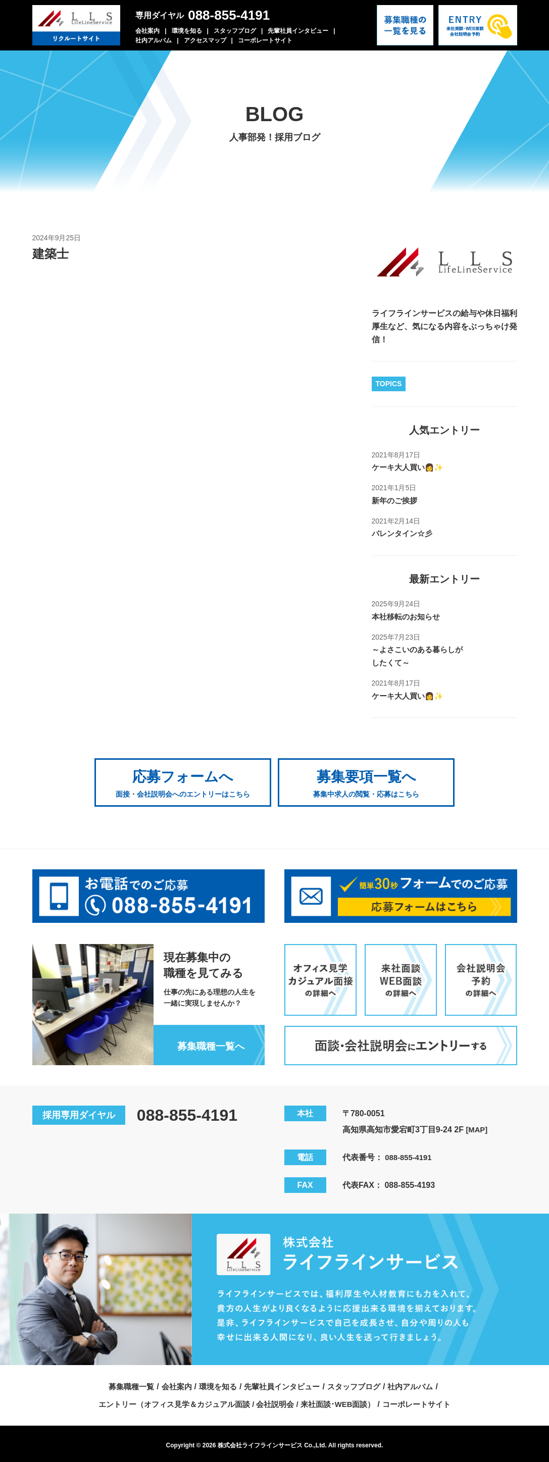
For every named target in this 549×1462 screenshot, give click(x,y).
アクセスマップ (205, 40)
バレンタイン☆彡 (404, 533)
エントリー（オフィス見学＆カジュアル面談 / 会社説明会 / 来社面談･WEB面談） (234, 1400)
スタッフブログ (235, 30)
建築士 (52, 253)
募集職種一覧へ (208, 1042)
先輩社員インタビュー (298, 30)
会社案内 (147, 30)
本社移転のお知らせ (408, 616)
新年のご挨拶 (396, 500)
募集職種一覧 (123, 1382)
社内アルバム (153, 40)
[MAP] (477, 1125)
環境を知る (187, 30)
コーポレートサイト (265, 40)
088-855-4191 (229, 15)
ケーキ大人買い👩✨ (410, 467)
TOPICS (389, 384)
